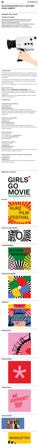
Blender (17, 22)
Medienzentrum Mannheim (7, 108)
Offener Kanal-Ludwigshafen (8, 122)
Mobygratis (32, 24)
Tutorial (30, 19)
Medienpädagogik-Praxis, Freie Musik (10, 25)
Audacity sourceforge (25, 21)
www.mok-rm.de (5, 159)
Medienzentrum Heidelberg (8, 146)
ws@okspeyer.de (18, 135)
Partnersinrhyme (25, 24)
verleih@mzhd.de (5, 145)
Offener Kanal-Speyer (6, 138)
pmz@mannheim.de (6, 106)
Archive (21, 25)
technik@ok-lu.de (5, 121)
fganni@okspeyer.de (14, 136)
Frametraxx (25, 25)
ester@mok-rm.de (6, 157)
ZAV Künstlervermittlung (26, 27)
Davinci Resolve (23, 19)
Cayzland (19, 24)
